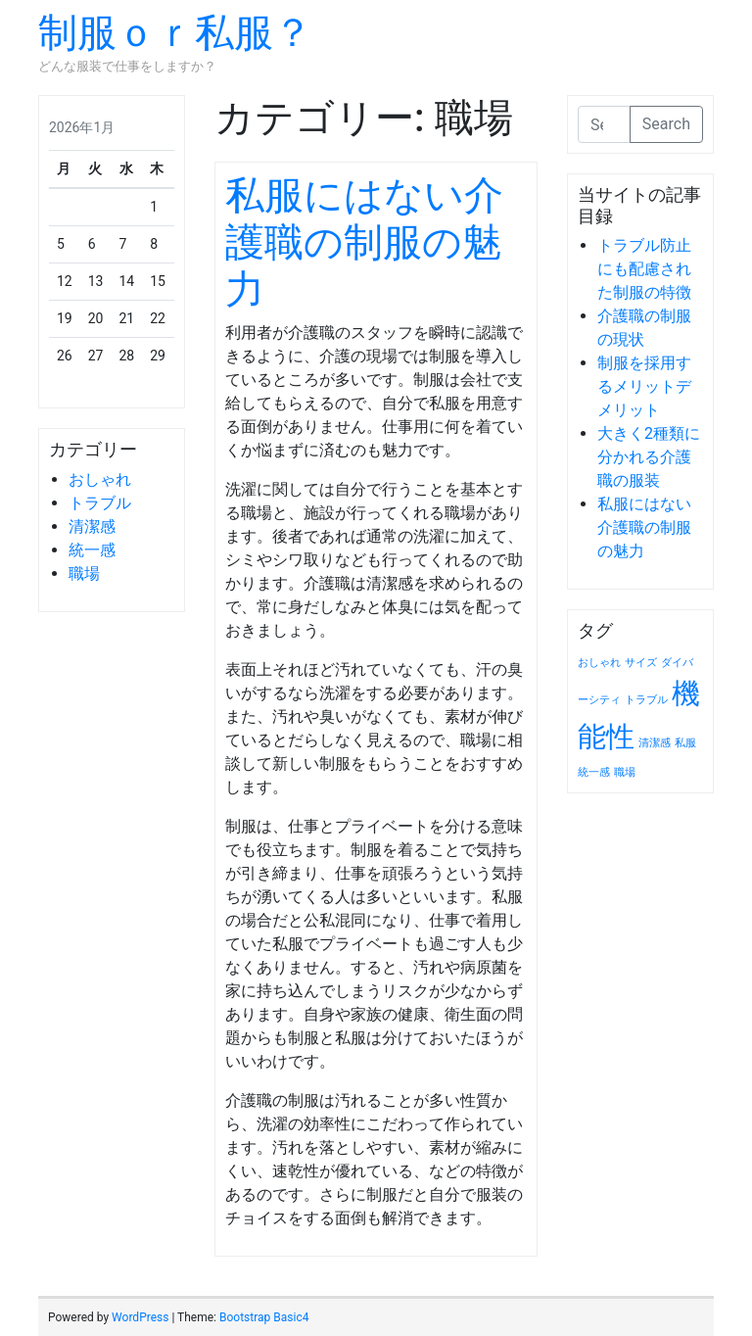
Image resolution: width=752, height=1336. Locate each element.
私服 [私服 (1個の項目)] (685, 743)
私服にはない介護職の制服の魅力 (364, 242)
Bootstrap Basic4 (263, 1317)
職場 (84, 573)
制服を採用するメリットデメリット (644, 386)
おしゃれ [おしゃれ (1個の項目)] (599, 662)
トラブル (100, 503)
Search (666, 124)
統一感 (92, 550)
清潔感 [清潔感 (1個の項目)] (654, 743)
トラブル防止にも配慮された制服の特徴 (644, 269)
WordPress (140, 1317)
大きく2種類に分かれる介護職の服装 (648, 457)
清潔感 (92, 526)
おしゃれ (100, 479)
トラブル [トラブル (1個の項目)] (646, 699)
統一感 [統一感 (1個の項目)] (594, 772)
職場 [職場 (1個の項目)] (624, 772)
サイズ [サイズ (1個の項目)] (641, 662)
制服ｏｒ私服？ (175, 33)
